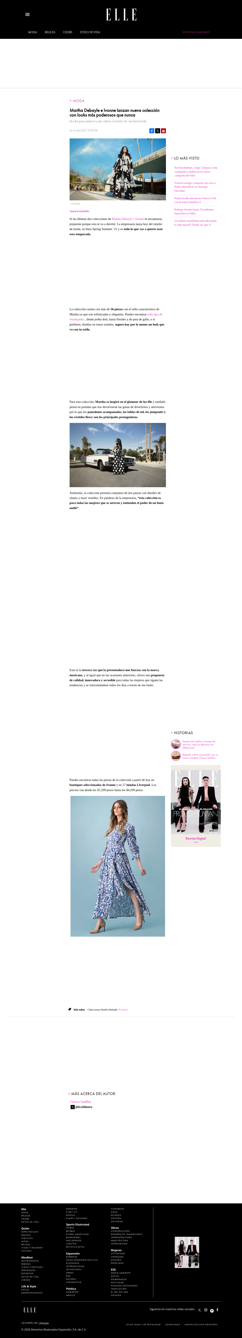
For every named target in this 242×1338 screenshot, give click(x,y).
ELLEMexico (199, 1310)
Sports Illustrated (77, 1224)
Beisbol (70, 1231)
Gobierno (72, 1292)
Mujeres (71, 1279)
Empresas (71, 1257)
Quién (25, 1228)
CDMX (114, 1212)
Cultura (26, 1251)
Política (71, 1289)
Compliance (172, 1324)
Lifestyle (71, 1244)
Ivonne (124, 1009)
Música (70, 1215)
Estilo (25, 1290)
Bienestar (27, 1273)
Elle (23, 1209)
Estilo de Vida (30, 1277)
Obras (70, 1273)
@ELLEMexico (83, 1107)
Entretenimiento (32, 1293)
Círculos (27, 1238)
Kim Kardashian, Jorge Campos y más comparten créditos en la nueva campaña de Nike (196, 171)
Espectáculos (30, 1232)
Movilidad (117, 1282)
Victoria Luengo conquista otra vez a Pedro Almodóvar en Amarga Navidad (194, 187)
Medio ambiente (121, 1273)
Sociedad (117, 1221)
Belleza (50, 32)
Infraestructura (121, 1237)
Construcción (120, 1231)
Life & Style (28, 1286)
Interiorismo (119, 1244)
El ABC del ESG (119, 1292)
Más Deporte (74, 1240)
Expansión (73, 1253)
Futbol (70, 1228)
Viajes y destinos (32, 1267)
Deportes (71, 1209)
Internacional (75, 1266)
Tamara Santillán (80, 1102)
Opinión (116, 1218)
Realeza (26, 1235)
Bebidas (26, 1264)
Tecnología (73, 1269)
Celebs (67, 32)
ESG (68, 1276)
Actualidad (118, 1253)
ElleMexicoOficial (220, 1309)
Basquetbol (73, 1237)
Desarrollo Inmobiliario (126, 1234)
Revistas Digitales (196, 32)
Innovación (119, 1289)
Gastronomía (30, 1261)
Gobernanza (119, 1279)
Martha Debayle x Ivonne (128, 219)
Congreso (117, 1209)
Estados (116, 1215)
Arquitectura (119, 1240)
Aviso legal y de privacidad (143, 1324)
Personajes (28, 1270)
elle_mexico (208, 1309)
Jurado (26, 1280)
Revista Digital (196, 838)
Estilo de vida (90, 32)
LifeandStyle (74, 1282)
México (70, 1295)
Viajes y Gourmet (32, 1248)
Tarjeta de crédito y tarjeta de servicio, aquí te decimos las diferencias (199, 744)
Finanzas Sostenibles (124, 1286)
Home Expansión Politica (82, 1260)
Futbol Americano (77, 1234)
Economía (72, 1263)
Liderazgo (117, 1257)
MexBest (27, 1257)
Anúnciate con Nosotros (201, 1324)
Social (115, 1276)
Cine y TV (71, 1212)
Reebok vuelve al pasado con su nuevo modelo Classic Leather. (200, 756)
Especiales (117, 1263)
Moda (32, 32)
